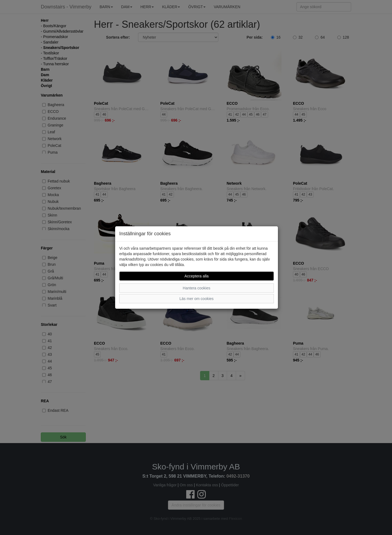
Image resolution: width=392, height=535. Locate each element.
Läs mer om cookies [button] (196, 298)
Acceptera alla (197, 276)
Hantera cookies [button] (196, 288)
